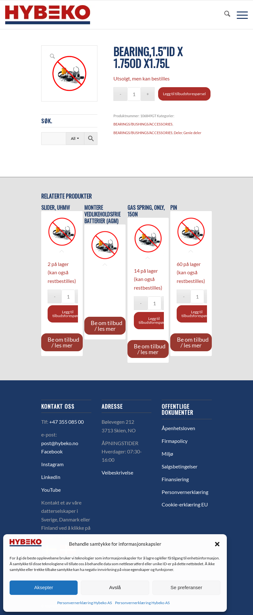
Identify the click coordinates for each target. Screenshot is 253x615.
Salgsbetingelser (179, 466)
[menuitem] (224, 14)
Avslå (115, 587)
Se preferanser (186, 587)
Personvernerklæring (185, 492)
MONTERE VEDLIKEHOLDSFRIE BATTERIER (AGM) (102, 214)
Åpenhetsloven (178, 428)
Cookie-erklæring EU (185, 504)
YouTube (51, 490)
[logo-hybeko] (59, 14)
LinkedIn (50, 477)
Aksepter (43, 587)
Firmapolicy (175, 441)
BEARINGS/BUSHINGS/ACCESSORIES (142, 124)
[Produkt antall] (134, 94)
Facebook (52, 451)
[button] (217, 544)
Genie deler (192, 133)
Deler (178, 133)
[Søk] (224, 14)
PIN (173, 207)
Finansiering (175, 479)
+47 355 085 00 (66, 422)
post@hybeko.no (59, 443)
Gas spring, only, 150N (146, 211)
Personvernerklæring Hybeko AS (84, 602)
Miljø (167, 454)
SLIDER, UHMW (55, 207)
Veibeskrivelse (117, 472)
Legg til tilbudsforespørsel (184, 93)
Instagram (52, 464)
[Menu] (239, 14)
